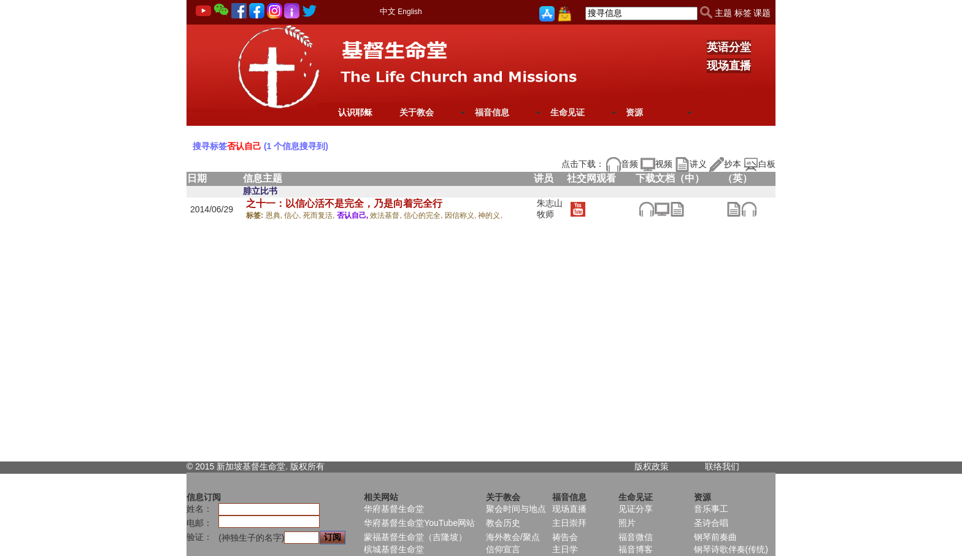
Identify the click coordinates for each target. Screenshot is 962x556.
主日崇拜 (569, 523)
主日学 (565, 549)
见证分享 (635, 509)
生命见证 (567, 112)
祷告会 (565, 537)
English (409, 11)
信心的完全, (424, 215)
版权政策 (651, 466)
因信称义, (462, 215)
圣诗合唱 (711, 523)
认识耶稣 (355, 112)
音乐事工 (711, 509)
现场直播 (729, 66)
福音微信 (635, 537)
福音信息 (492, 112)
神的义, (490, 215)
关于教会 (416, 112)
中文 (388, 11)
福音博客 (635, 549)
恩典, (275, 215)
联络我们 (722, 466)
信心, (293, 215)
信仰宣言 (503, 549)
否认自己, (354, 215)
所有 (316, 466)
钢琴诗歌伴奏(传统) (731, 549)
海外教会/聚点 (513, 537)
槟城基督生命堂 (394, 549)
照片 (627, 523)
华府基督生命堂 (394, 509)
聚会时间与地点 (516, 509)
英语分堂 (729, 47)
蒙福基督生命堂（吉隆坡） (415, 537)
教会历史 (503, 523)
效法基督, (387, 215)
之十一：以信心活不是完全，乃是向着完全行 (344, 203)
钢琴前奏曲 (715, 537)
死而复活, (320, 215)
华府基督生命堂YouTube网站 (419, 523)
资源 (634, 112)
